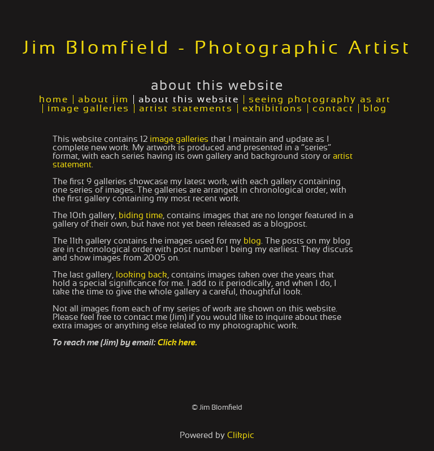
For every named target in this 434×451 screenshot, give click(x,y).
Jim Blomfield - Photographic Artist (217, 48)
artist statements (186, 108)
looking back (141, 275)
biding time (141, 215)
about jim (103, 99)
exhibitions (272, 108)
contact (333, 108)
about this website (188, 99)
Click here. (177, 343)
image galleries (88, 108)
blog (375, 108)
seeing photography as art (320, 99)
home (53, 99)
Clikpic (240, 435)
